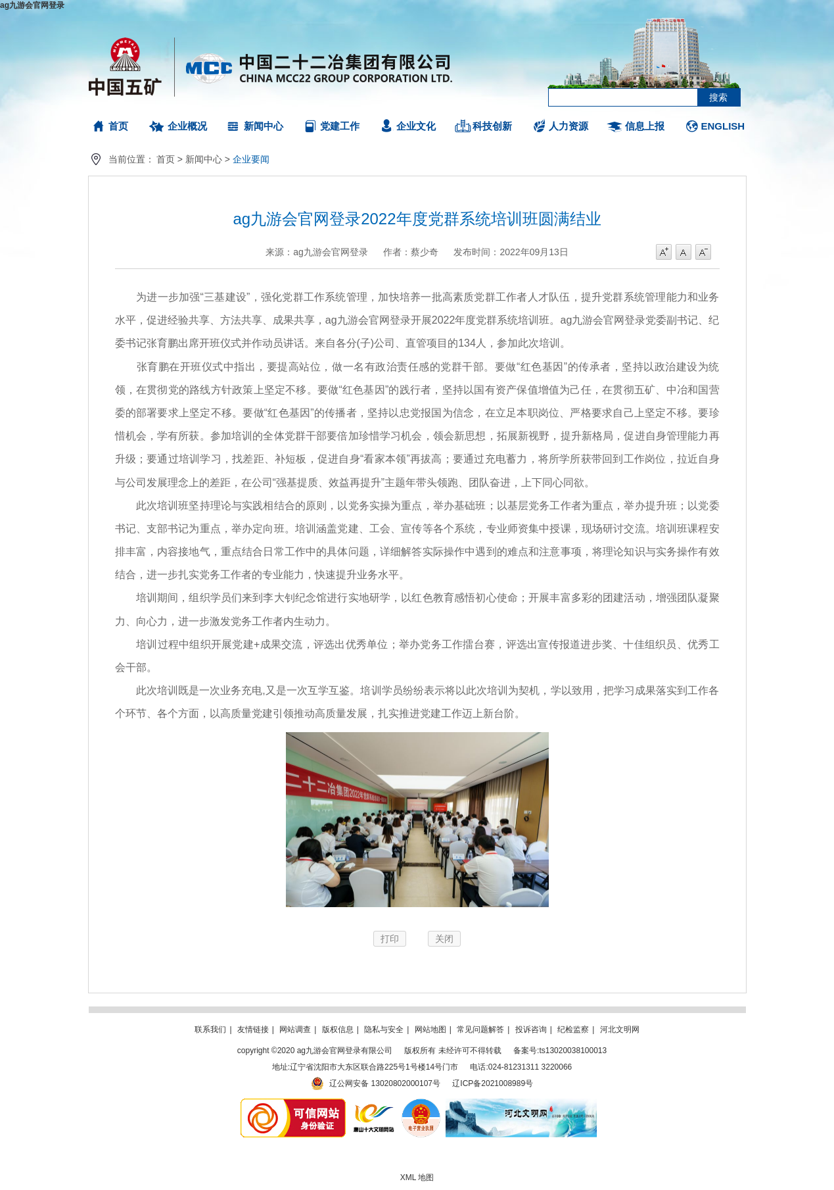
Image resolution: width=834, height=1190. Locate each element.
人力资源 (568, 126)
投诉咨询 (531, 1029)
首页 (118, 126)
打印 (390, 938)
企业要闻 (251, 159)
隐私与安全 (384, 1029)
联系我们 (210, 1029)
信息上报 (644, 126)
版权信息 (338, 1029)
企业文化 (416, 126)
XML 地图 (417, 1177)
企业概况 (187, 126)
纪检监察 (573, 1029)
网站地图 (430, 1029)
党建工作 (339, 126)
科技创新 (492, 126)
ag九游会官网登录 (32, 5)
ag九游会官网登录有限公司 (271, 65)
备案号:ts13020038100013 (560, 1050)
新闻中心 (263, 126)
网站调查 (295, 1029)
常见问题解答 (480, 1029)
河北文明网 (619, 1029)
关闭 (444, 938)
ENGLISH (723, 126)
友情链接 (253, 1029)
